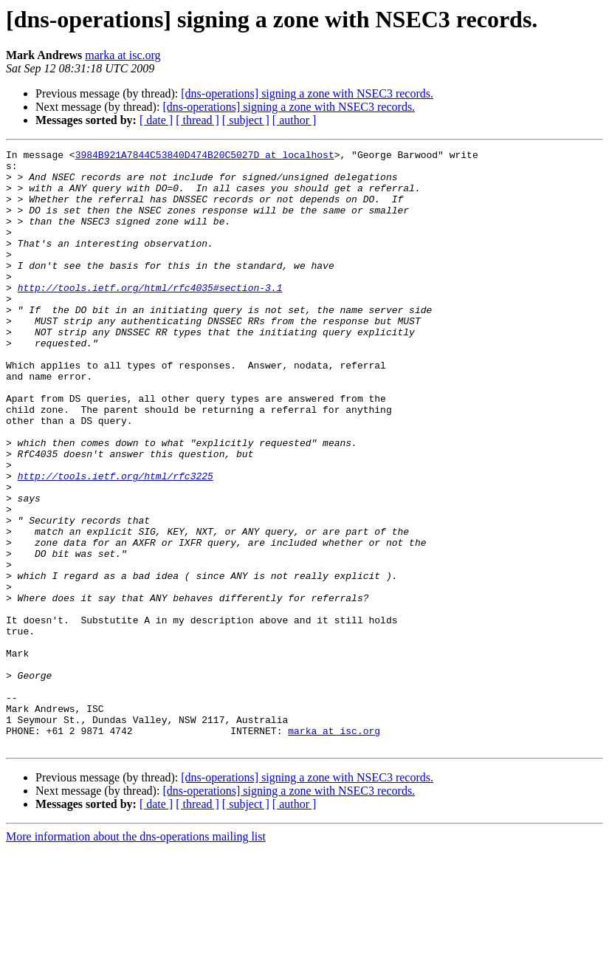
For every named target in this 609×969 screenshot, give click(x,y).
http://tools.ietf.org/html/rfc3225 (115, 542)
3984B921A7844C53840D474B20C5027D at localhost (204, 156)
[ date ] (156, 120)
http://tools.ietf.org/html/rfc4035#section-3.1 (150, 316)
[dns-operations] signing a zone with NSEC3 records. (307, 93)
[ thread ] (197, 120)
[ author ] (294, 120)
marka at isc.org (122, 55)
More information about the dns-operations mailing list (136, 956)
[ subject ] (245, 120)
